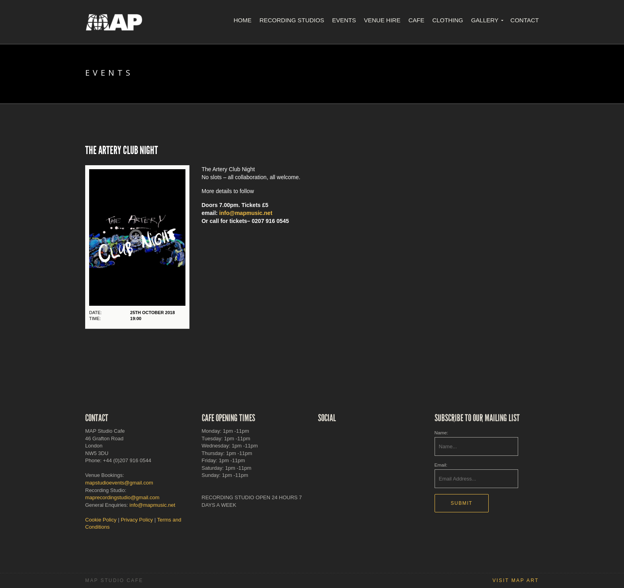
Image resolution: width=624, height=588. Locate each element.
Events (344, 20)
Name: (441, 432)
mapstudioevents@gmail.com (119, 483)
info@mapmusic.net (245, 213)
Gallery (485, 20)
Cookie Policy (101, 520)
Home (243, 20)
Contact (525, 20)
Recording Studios (291, 20)
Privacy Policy (137, 520)
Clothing (447, 20)
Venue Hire (382, 20)
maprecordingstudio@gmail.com (122, 497)
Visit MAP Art (515, 580)
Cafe (416, 20)
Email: (441, 464)
